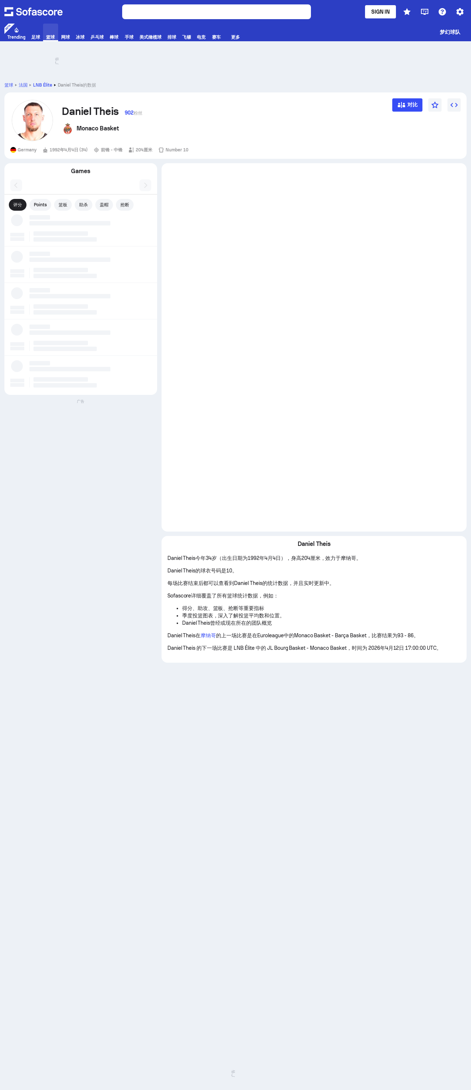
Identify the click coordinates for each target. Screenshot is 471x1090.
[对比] (407, 107)
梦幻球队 (450, 32)
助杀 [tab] (83, 204)
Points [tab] (40, 204)
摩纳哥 (208, 635)
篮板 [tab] (63, 204)
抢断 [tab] (124, 204)
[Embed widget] (454, 105)
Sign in (380, 12)
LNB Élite (42, 85)
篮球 (8, 85)
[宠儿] (435, 105)
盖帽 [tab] (104, 204)
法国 (23, 85)
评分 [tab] (17, 204)
